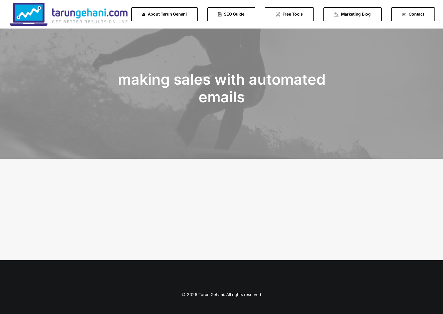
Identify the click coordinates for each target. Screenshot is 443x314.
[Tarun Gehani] (68, 14)
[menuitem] (166, 14)
